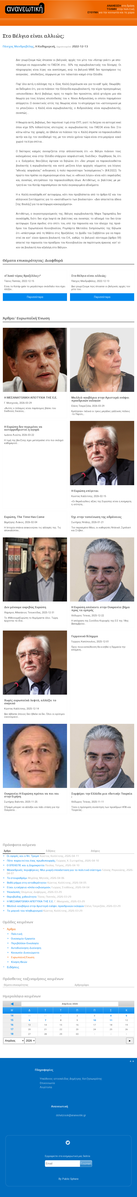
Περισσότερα (35, 297)
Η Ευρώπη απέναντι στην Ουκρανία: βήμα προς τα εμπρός (100, 609)
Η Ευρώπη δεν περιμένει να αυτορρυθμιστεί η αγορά (23, 428)
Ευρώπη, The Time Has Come (24, 517)
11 (111, 1020)
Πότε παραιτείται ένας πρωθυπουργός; (53, 860)
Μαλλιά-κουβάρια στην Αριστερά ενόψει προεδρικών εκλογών (100, 399)
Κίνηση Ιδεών (19, 962)
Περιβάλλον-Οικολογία (25, 943)
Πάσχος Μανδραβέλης (18, 46)
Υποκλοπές (34, 892)
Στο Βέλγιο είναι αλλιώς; (88, 275)
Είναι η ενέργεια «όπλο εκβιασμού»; (48, 887)
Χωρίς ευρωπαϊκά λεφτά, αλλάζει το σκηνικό (30, 702)
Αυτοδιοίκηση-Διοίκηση (26, 947)
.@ (71, 1115)
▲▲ (131, 1060)
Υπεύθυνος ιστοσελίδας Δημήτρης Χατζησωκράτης (71, 1078)
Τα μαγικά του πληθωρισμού (44, 910)
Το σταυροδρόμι (35, 878)
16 (12, 1024)
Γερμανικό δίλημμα (84, 636)
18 (12, 1034)
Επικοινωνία (47, 1083)
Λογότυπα (46, 1087)
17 (12, 1029)
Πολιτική (16, 933)
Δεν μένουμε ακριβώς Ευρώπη (25, 607)
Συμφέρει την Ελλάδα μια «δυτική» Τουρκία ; (101, 795)
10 (94, 1020)
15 (12, 1020)
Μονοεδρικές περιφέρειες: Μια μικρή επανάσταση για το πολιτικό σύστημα (70, 871)
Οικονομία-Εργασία (23, 938)
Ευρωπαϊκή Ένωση (22, 957)
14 (12, 1015)
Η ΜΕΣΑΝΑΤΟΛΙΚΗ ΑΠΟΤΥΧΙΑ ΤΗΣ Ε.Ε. (30, 397)
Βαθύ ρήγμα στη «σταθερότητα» (46, 882)
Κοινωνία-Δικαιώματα (25, 952)
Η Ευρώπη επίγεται (85, 491)
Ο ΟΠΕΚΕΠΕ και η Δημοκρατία (43, 865)
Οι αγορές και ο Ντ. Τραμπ (43, 856)
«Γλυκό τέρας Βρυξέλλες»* (22, 275)
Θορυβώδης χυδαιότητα (39, 896)
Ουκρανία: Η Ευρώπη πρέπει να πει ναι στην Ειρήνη (31, 795)
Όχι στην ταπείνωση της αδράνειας (96, 517)
